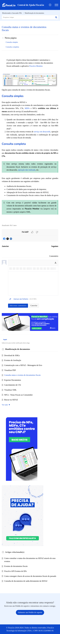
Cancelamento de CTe (12, 385)
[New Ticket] (30, 612)
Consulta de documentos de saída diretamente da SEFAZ (25, 581)
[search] (30, 17)
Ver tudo (6, 405)
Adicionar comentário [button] (18, 305)
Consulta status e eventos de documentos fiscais (22, 375)
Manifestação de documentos (34, 13)
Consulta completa (12, 47)
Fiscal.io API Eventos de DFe (15, 571)
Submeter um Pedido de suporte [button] (30, 612)
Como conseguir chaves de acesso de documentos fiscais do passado (30, 576)
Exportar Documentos (12, 380)
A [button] (55, 262)
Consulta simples (12, 42)
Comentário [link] (53, 256)
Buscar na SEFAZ (11, 400)
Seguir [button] (5, 339)
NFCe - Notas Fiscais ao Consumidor (18, 395)
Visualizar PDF (10, 370)
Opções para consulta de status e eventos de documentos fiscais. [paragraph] (30, 138)
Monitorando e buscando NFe (12, 13)
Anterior (5, 246)
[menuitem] (50, 5)
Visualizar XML (10, 390)
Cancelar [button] (33, 305)
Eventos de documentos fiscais (16, 566)
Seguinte (54, 246)
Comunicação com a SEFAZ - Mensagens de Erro (23, 365)
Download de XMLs (12, 355)
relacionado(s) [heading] (14, 552)
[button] (50, 5)
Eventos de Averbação (12, 360)
